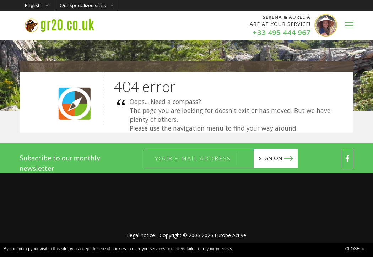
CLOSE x (354, 248)
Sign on (270, 158)
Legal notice (141, 235)
